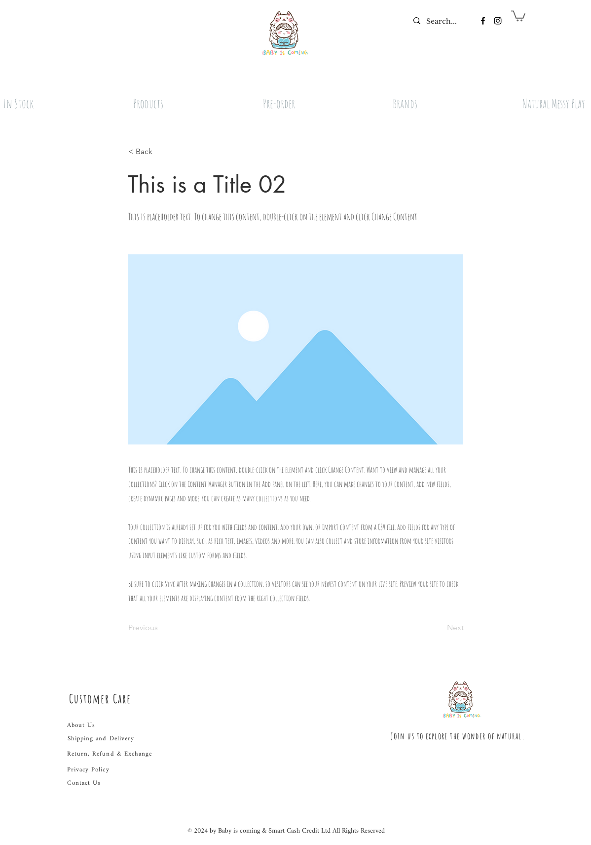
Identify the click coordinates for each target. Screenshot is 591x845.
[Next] (439, 628)
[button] (518, 15)
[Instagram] (498, 21)
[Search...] (441, 22)
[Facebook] (483, 21)
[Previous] (160, 628)
